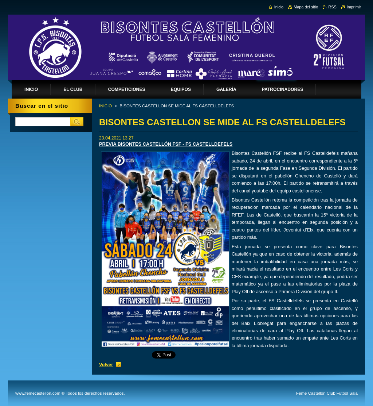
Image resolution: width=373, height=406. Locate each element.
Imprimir (354, 7)
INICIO (105, 106)
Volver (106, 364)
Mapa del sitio (306, 7)
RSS (332, 7)
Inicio (278, 7)
